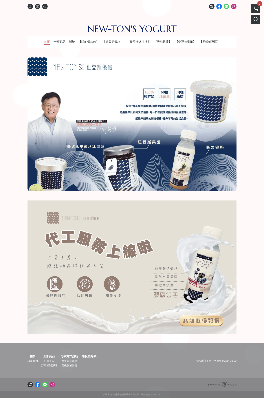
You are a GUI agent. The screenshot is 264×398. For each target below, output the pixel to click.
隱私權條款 (89, 356)
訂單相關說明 (49, 365)
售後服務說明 (69, 365)
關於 (33, 356)
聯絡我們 (32, 361)
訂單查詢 (49, 361)
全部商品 (49, 356)
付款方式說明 (69, 356)
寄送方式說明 (69, 361)
